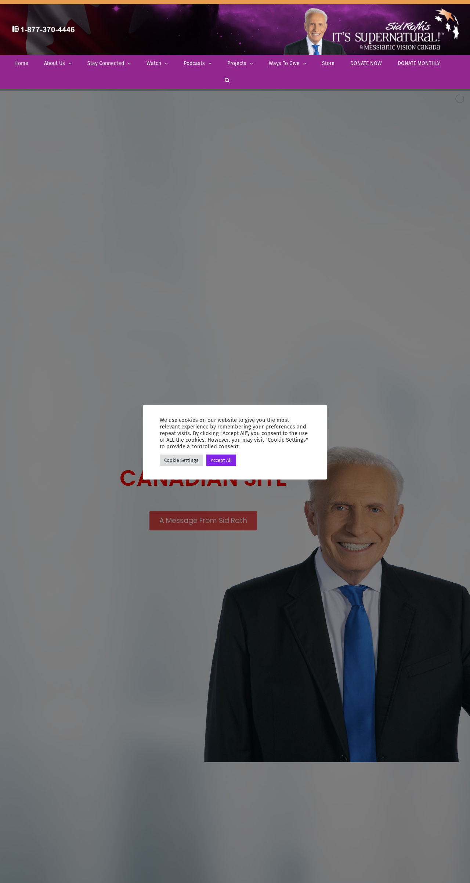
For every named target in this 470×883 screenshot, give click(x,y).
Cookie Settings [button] (181, 460)
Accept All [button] (221, 460)
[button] (227, 80)
